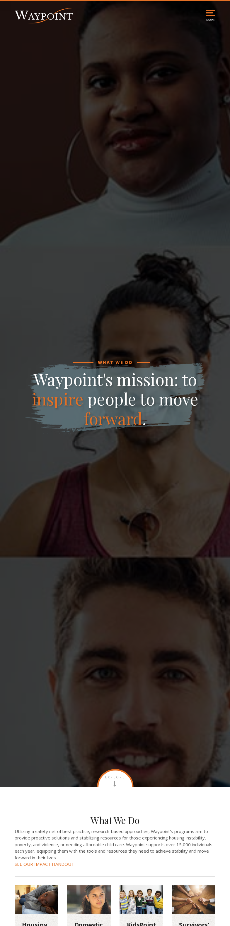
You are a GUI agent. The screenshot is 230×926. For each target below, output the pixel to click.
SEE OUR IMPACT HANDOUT (44, 864)
